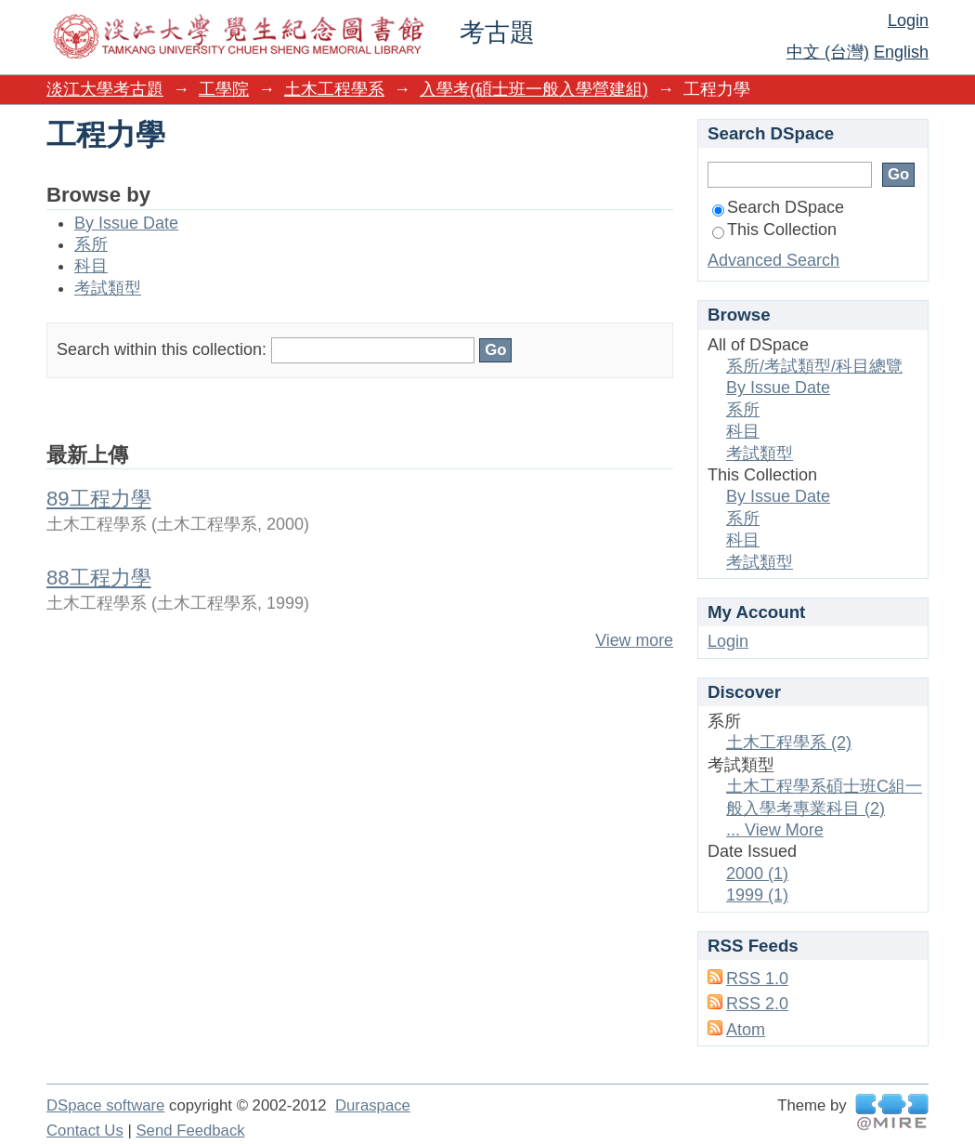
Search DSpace (778, 207)
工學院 (224, 89)
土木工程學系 (334, 89)
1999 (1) (757, 895)
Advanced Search (773, 260)
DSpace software (105, 1105)
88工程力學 (98, 577)
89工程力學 (98, 498)
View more (634, 640)
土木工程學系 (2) (789, 742)
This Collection (774, 229)
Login (908, 20)
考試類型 (107, 288)
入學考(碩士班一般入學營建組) (534, 89)
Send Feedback (190, 1130)
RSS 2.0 (757, 1003)
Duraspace (372, 1105)
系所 (91, 244)
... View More (775, 830)
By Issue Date (126, 223)
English (901, 52)
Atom (745, 1029)
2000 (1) (757, 873)
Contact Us (85, 1130)
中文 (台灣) (827, 52)
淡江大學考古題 (104, 89)
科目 (91, 265)
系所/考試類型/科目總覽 (814, 366)
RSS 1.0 (757, 978)
